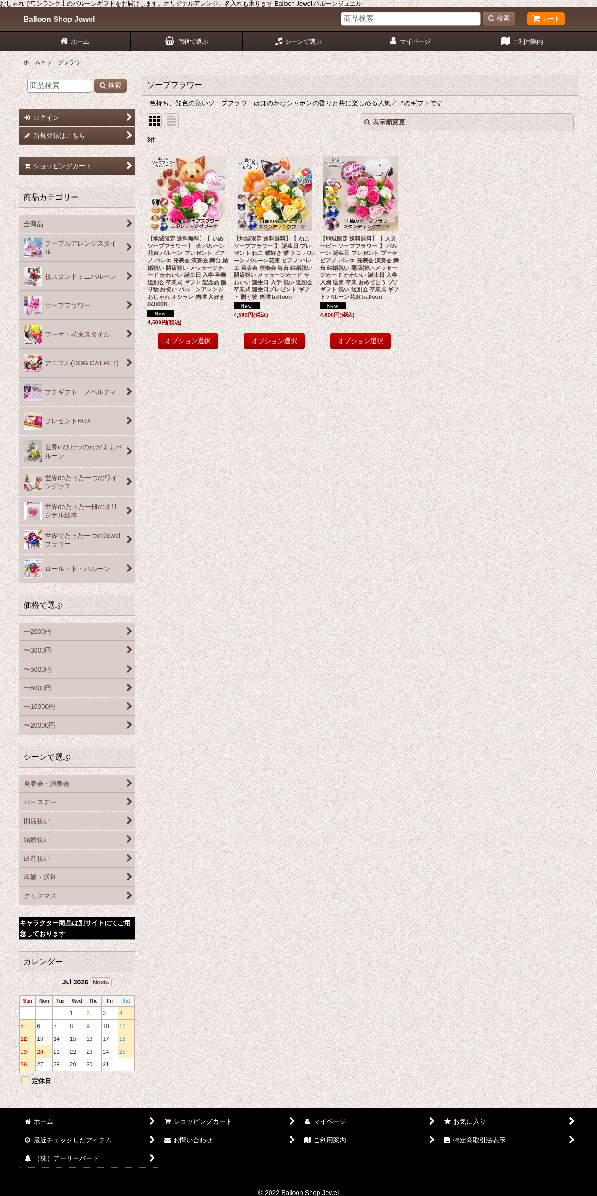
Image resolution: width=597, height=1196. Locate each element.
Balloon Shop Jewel (59, 19)
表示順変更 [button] (384, 122)
